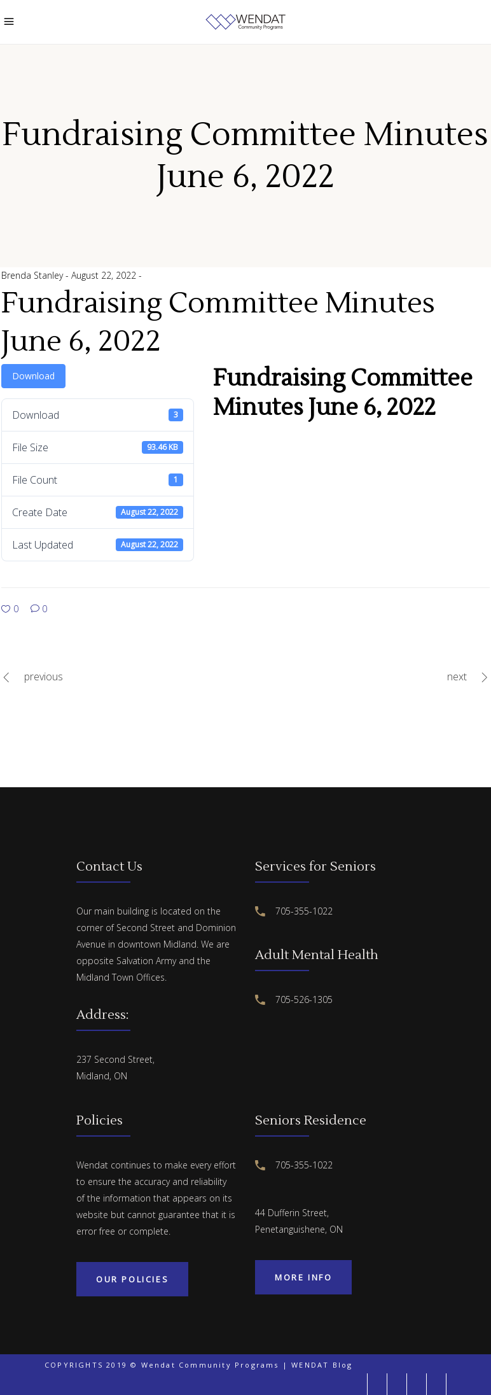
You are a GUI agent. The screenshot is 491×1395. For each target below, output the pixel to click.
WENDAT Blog (321, 1365)
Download (33, 376)
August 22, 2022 (105, 275)
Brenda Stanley (33, 275)
